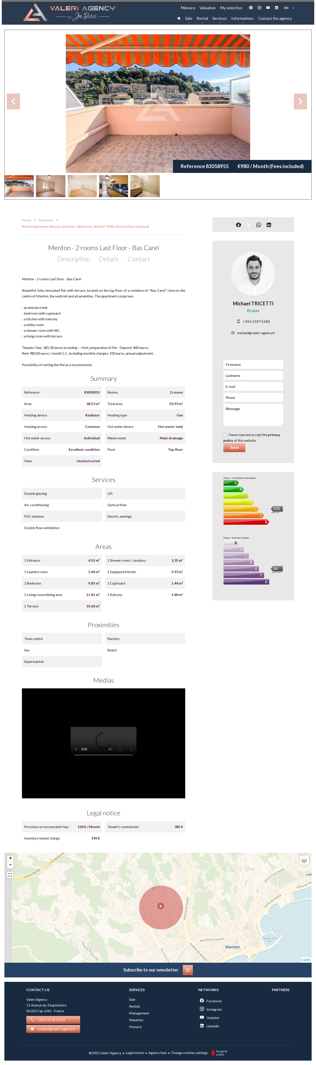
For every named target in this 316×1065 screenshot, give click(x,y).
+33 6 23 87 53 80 (256, 321)
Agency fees (157, 1052)
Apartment (46, 220)
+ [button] (10, 858)
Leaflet (306, 959)
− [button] (10, 865)
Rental (26, 220)
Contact (138, 259)
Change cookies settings (189, 1052)
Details (109, 259)
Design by (218, 1053)
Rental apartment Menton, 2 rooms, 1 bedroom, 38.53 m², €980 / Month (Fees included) (85, 226)
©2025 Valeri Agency (105, 1053)
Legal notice (135, 1052)
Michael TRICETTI (253, 303)
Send (234, 447)
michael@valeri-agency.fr (256, 333)
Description (73, 259)
